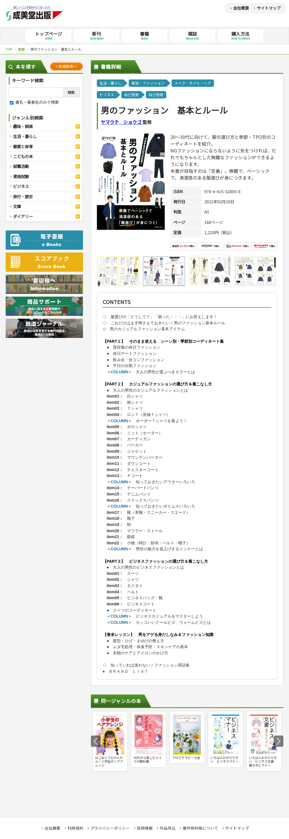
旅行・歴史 (23, 196)
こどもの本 (23, 156)
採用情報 (145, 828)
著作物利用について (200, 828)
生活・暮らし (25, 136)
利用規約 (75, 828)
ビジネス (21, 186)
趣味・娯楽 (23, 126)
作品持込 (168, 828)
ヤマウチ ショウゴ (122, 121)
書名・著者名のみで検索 (34, 102)
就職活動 (21, 166)
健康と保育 (23, 146)
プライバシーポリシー (110, 828)
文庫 (17, 206)
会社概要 (241, 8)
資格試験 (21, 176)
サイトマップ (269, 8)
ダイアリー (23, 216)
